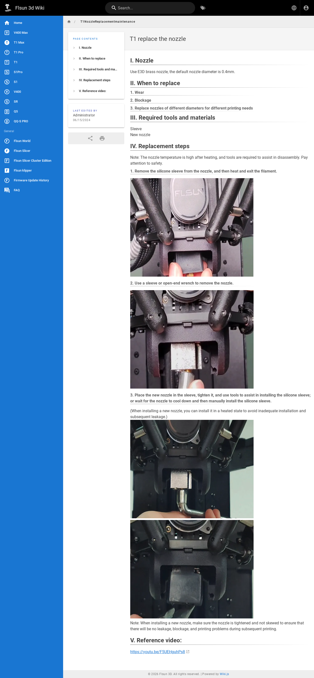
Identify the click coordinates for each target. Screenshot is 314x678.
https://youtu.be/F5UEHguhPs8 (157, 651)
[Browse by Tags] (203, 8)
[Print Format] (102, 138)
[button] (294, 8)
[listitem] (96, 48)
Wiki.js (224, 674)
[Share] (90, 138)
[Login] (306, 8)
